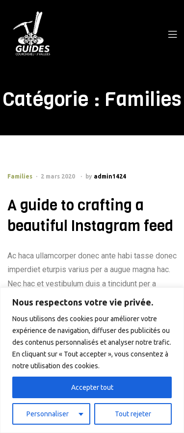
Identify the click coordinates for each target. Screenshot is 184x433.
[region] (92, 360)
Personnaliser (47, 414)
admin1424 (110, 176)
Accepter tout (92, 387)
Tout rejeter (133, 414)
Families (19, 176)
